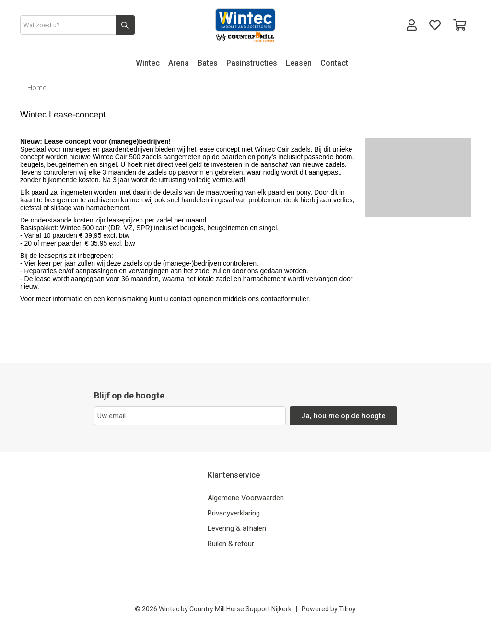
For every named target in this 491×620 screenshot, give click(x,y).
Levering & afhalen (237, 528)
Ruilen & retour (231, 543)
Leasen (299, 63)
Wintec (148, 63)
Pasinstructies (251, 63)
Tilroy (347, 609)
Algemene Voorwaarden (246, 497)
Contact (334, 63)
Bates (208, 63)
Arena (178, 63)
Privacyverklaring (234, 513)
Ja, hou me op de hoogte (343, 415)
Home (36, 88)
